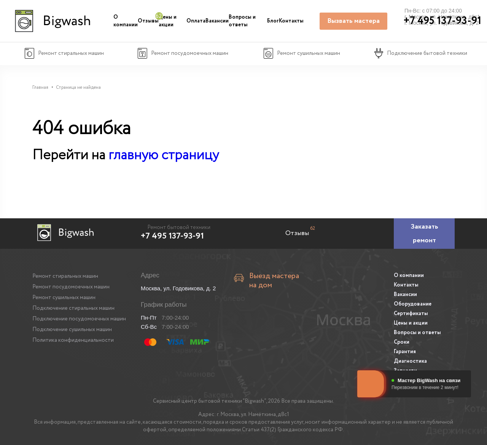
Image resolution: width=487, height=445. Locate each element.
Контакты (291, 21)
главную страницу (163, 155)
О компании (125, 21)
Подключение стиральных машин (73, 308)
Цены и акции (168, 21)
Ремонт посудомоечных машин (71, 287)
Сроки (401, 342)
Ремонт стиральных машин (65, 276)
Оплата (195, 21)
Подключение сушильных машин (72, 329)
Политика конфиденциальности (73, 340)
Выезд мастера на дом (274, 281)
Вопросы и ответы (242, 21)
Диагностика (410, 361)
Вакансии (217, 21)
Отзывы (148, 21)
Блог (273, 21)
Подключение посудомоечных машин (79, 319)
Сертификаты (411, 313)
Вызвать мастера (353, 21)
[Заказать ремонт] (424, 233)
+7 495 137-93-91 (172, 236)
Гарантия (405, 351)
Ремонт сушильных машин (63, 297)
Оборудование (412, 304)
